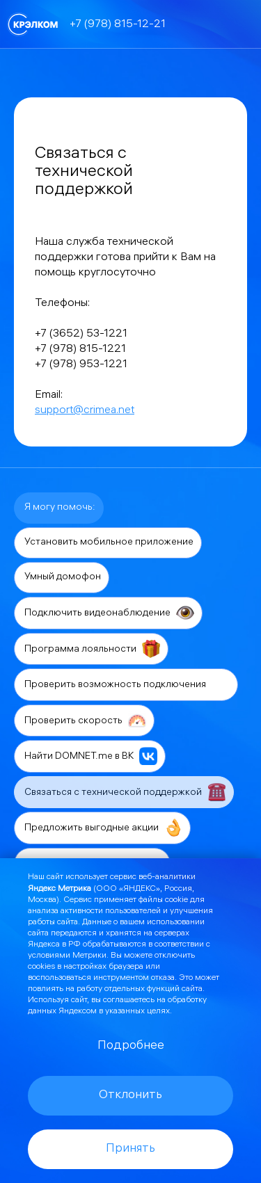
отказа (163, 978)
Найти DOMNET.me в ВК (90, 756)
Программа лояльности (92, 649)
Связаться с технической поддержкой (125, 792)
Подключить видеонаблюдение (109, 613)
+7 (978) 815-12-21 (118, 25)
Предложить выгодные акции (103, 828)
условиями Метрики (67, 955)
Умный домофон (62, 577)
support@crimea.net (84, 411)
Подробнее (130, 1046)
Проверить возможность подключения (127, 684)
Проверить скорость (85, 720)
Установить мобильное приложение (108, 543)
